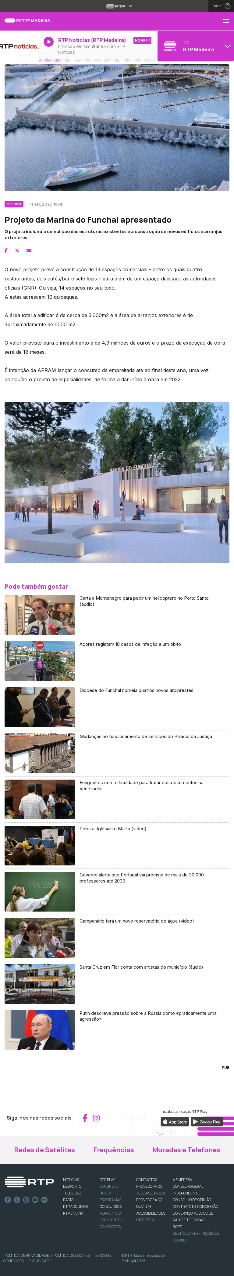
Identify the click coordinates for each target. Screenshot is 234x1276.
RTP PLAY (107, 1179)
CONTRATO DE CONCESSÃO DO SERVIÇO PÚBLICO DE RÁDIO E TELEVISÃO (195, 1213)
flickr (44, 1200)
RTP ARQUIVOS (75, 1206)
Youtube (35, 1200)
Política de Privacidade (27, 1255)
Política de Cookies (72, 1255)
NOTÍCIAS (71, 1179)
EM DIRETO (109, 1186)
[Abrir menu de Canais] (195, 46)
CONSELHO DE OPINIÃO (192, 1199)
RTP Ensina (73, 1213)
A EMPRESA (182, 1179)
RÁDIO (68, 1199)
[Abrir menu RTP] (117, 6)
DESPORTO (72, 1186)
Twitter (17, 1200)
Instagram (26, 1200)
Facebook (8, 1200)
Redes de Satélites (44, 1149)
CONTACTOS (146, 1179)
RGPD (177, 1226)
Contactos (110, 1226)
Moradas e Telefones (186, 1149)
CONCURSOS (111, 1206)
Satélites (145, 1220)
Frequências (113, 1149)
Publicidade (39, 1260)
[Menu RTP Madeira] (228, 21)
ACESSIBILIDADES (150, 1213)
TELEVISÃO (72, 1193)
